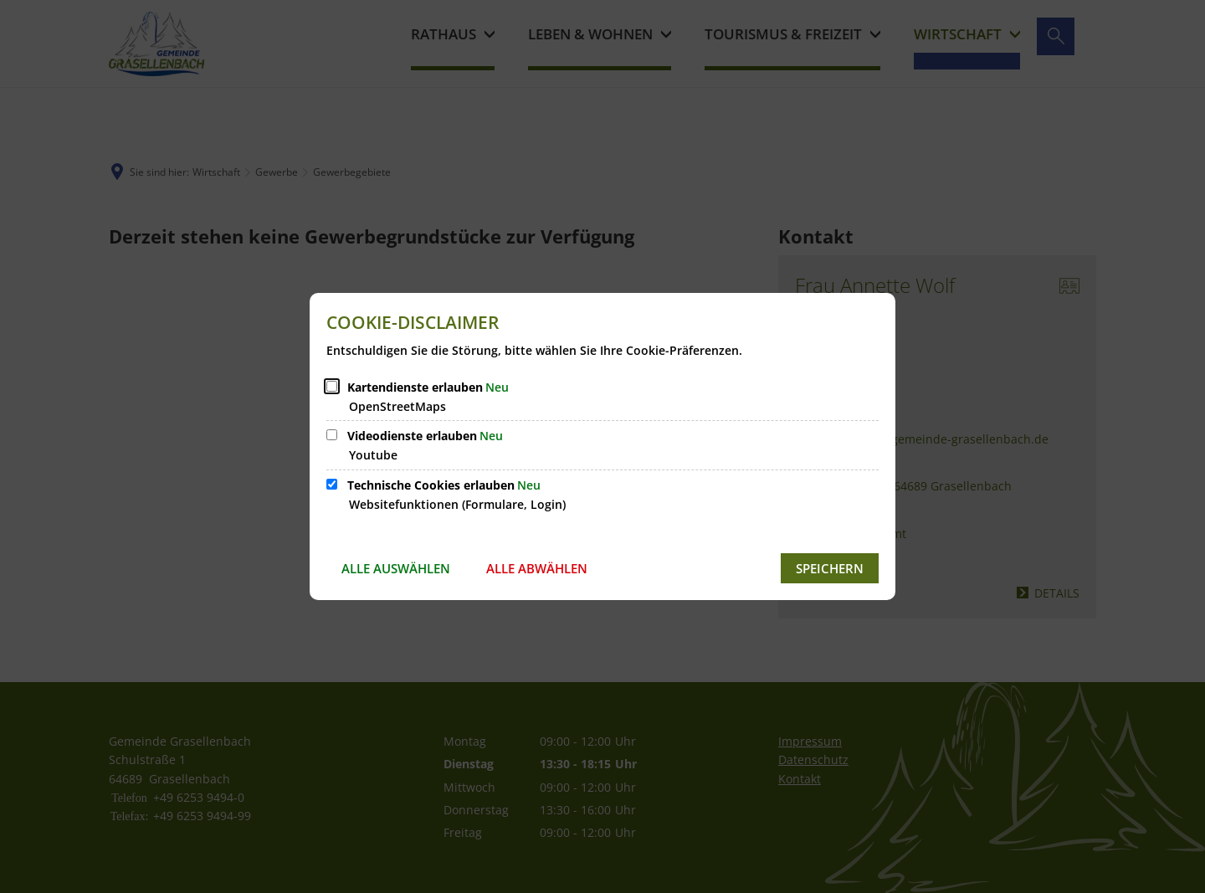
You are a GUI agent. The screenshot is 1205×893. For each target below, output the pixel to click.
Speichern (830, 568)
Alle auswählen (395, 568)
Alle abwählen (536, 568)
